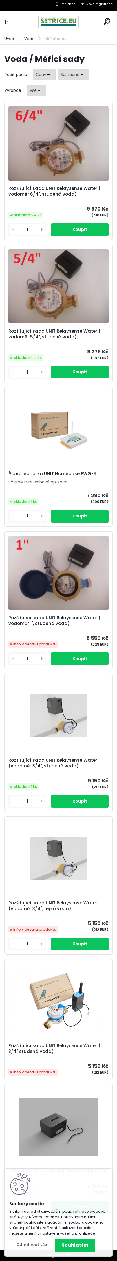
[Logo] (58, 21)
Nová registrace (99, 4)
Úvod (9, 38)
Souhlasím (75, 1245)
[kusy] (27, 229)
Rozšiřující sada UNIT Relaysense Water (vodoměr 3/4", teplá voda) (52, 906)
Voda (29, 38)
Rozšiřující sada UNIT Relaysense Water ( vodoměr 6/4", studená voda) (54, 191)
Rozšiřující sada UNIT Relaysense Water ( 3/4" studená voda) (54, 1048)
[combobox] (44, 74)
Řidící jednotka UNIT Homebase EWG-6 (52, 474)
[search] (107, 21)
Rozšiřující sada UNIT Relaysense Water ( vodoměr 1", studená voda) (54, 620)
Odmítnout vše (31, 1244)
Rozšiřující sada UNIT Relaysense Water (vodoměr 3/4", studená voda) (52, 763)
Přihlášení (69, 4)
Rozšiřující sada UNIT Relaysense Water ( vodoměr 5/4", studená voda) (54, 334)
